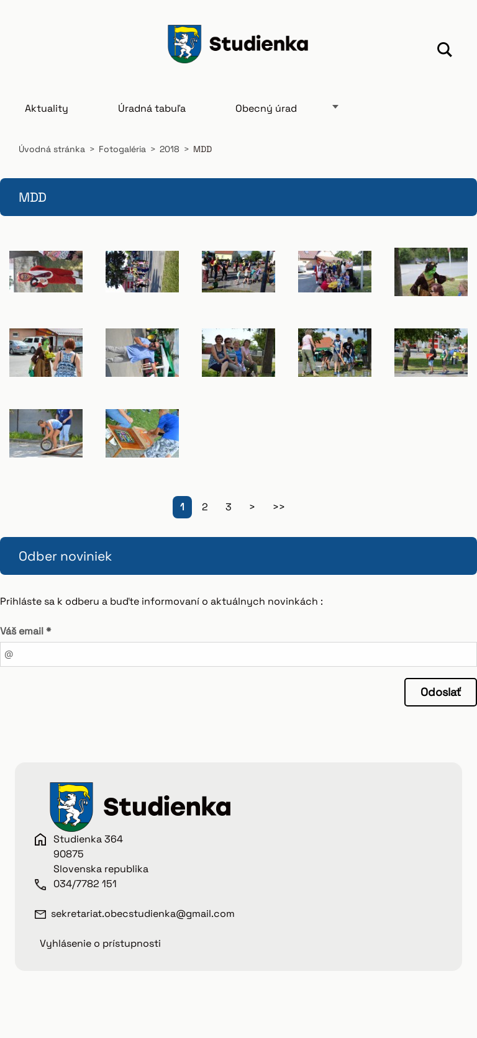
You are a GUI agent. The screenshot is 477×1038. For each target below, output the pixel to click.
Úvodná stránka (52, 149)
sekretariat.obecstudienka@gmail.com (143, 913)
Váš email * (25, 631)
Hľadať (444, 51)
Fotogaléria (122, 149)
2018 (169, 149)
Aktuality (46, 108)
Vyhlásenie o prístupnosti (100, 943)
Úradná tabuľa (152, 108)
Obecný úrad (266, 108)
